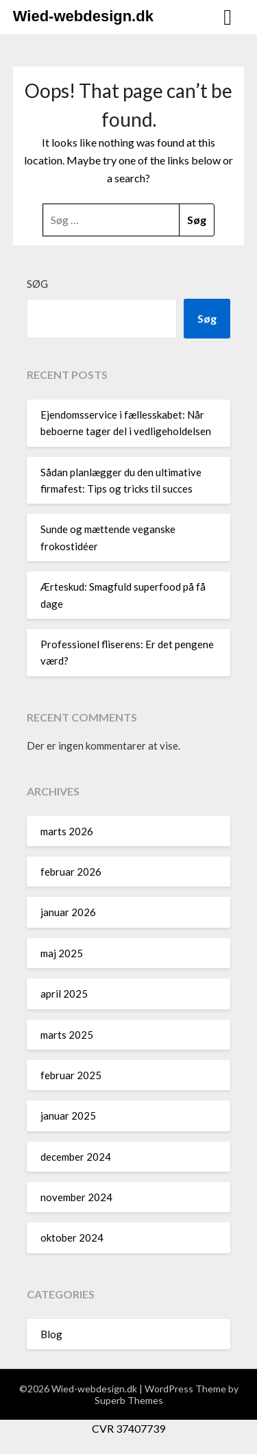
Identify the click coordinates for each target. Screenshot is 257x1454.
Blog (51, 1334)
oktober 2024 (71, 1237)
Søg (37, 284)
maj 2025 (61, 953)
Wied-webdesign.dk (83, 16)
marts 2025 (66, 1034)
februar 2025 (70, 1075)
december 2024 (75, 1156)
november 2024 (76, 1197)
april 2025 (64, 993)
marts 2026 (66, 831)
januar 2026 (68, 912)
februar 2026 (70, 871)
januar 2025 (68, 1115)
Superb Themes (129, 1400)
